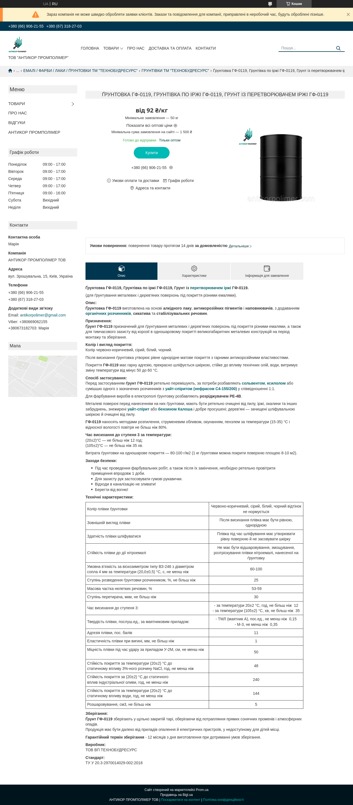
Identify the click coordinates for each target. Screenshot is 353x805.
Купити (152, 153)
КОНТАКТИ (206, 48)
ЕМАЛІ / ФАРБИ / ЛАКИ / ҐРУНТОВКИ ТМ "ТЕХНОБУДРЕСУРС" (80, 71)
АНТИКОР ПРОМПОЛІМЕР (34, 132)
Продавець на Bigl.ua (176, 795)
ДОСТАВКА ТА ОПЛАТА (170, 48)
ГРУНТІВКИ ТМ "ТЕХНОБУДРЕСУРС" (175, 71)
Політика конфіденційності (223, 800)
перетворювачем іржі (210, 288)
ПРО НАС (136, 48)
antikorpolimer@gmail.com (43, 315)
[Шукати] (338, 48)
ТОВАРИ (111, 48)
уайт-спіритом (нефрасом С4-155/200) (201, 389)
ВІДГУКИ (16, 122)
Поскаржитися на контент (180, 800)
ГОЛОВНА (90, 48)
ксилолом (276, 383)
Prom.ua (202, 790)
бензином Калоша (175, 409)
